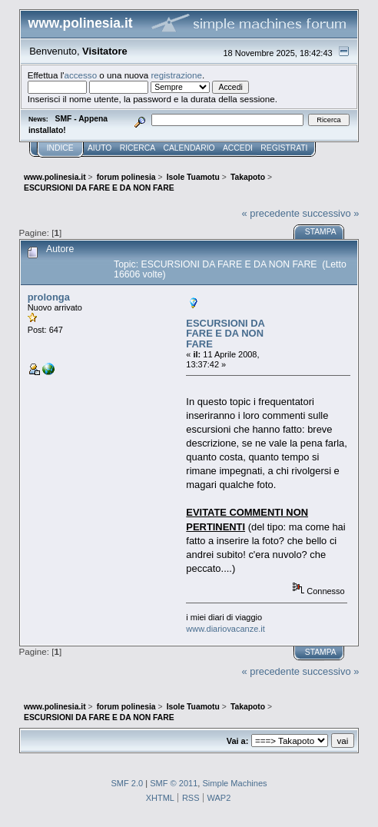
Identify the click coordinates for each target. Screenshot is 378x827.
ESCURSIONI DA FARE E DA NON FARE (225, 333)
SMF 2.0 (127, 783)
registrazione (176, 75)
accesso (81, 75)
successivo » (331, 213)
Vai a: (238, 741)
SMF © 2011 (173, 783)
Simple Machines (234, 783)
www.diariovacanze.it (225, 628)
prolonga (49, 297)
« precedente (271, 213)
